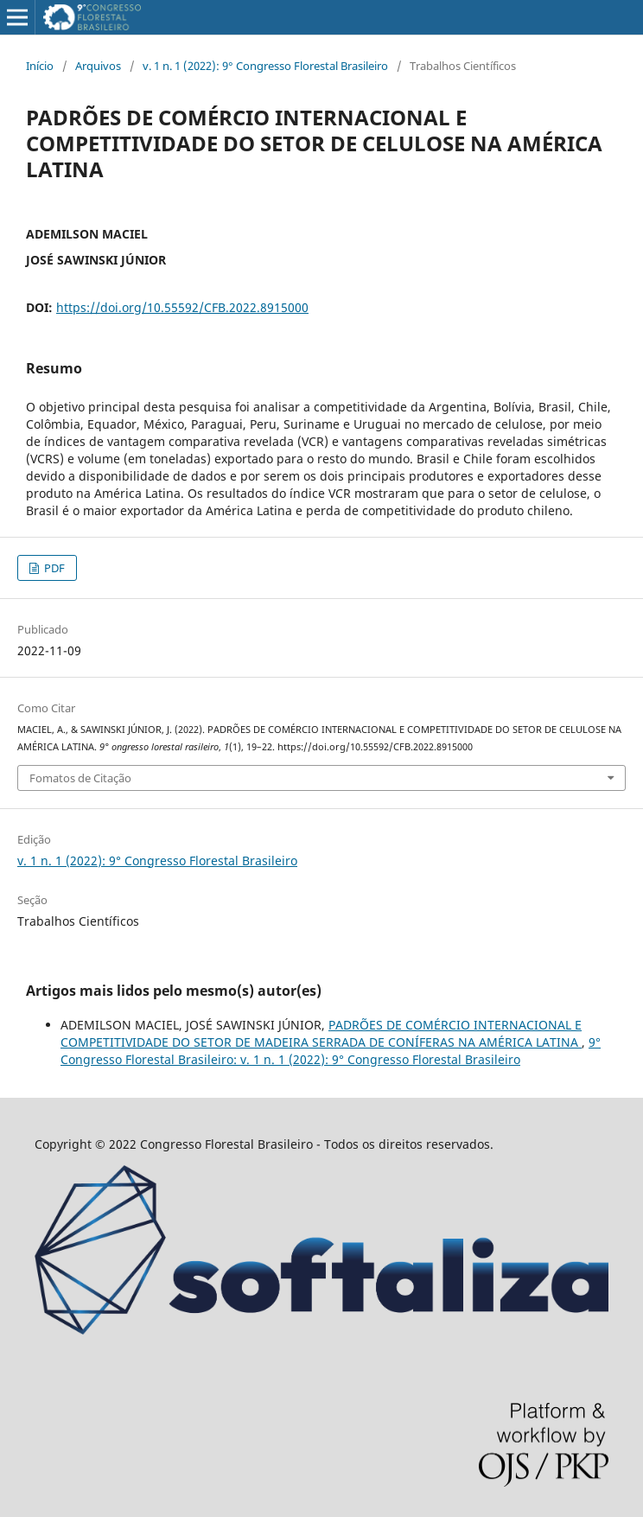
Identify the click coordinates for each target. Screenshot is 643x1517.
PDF (53, 568)
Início (40, 65)
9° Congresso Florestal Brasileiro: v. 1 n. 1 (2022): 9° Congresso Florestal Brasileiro (330, 1051)
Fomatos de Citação (80, 778)
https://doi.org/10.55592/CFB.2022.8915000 (182, 307)
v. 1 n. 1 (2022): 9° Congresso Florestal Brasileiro (265, 65)
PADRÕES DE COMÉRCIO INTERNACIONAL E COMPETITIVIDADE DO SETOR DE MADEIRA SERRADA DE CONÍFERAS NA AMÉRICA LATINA (321, 1033)
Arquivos (98, 65)
